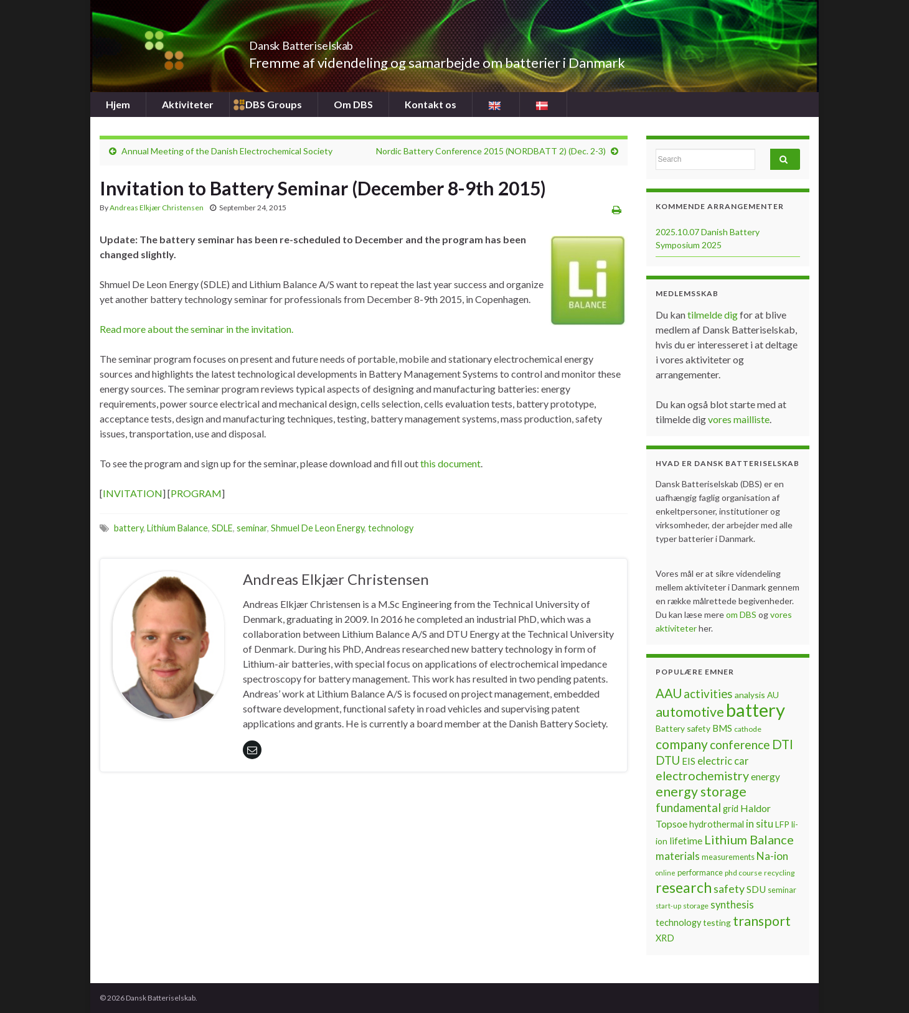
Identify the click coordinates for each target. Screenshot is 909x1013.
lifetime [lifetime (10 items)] (685, 840)
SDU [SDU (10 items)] (756, 889)
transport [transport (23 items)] (762, 921)
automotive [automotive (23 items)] (690, 712)
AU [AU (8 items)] (773, 694)
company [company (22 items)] (682, 744)
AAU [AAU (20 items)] (669, 693)
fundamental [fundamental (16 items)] (688, 808)
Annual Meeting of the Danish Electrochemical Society (226, 151)
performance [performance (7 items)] (700, 872)
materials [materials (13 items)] (678, 855)
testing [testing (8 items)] (717, 922)
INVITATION (132, 493)
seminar (252, 528)
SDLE (222, 528)
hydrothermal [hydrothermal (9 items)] (716, 824)
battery (128, 528)
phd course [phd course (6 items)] (743, 872)
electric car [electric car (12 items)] (723, 761)
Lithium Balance (177, 528)
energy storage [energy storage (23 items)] (701, 791)
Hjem (118, 104)
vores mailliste (739, 419)
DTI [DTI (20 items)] (782, 744)
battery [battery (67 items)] (755, 710)
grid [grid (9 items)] (730, 808)
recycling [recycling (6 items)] (779, 872)
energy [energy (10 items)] (765, 776)
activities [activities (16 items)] (708, 694)
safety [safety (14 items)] (729, 888)
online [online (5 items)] (666, 873)
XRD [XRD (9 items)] (665, 938)
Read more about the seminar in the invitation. (196, 329)
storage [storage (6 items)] (696, 905)
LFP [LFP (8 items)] (782, 824)
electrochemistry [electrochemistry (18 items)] (702, 775)
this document (450, 463)
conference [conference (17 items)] (740, 744)
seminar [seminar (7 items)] (782, 890)
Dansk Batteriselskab (333, 42)
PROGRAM (196, 493)
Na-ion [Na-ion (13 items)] (772, 855)
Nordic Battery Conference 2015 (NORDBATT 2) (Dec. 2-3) (491, 151)
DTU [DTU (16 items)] (668, 760)
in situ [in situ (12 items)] (759, 824)
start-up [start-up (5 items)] (668, 906)
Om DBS (353, 104)
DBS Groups (273, 104)
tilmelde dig (713, 314)
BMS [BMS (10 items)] (722, 728)
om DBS (742, 614)
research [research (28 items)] (684, 887)
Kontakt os (430, 104)
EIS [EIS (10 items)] (688, 761)
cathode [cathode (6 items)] (747, 729)
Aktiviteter (188, 104)
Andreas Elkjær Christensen (157, 207)
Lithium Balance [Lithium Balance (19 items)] (749, 839)
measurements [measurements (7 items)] (728, 857)
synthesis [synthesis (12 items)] (732, 905)
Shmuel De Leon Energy (317, 528)
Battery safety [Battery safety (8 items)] (683, 728)
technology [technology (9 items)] (678, 922)
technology (390, 528)
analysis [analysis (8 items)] (750, 694)
